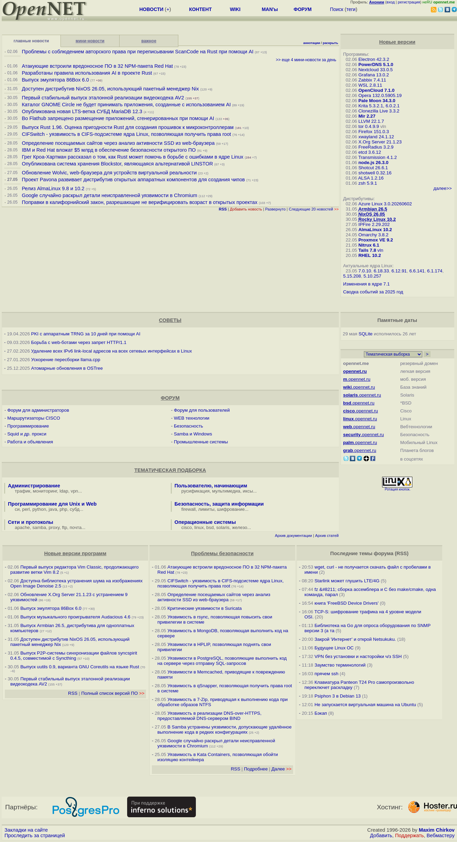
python (39, 509)
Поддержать (409, 835)
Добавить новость (246, 209)
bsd (210, 527)
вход (391, 2)
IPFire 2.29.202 (374, 224)
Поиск (336, 9)
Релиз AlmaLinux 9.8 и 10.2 (53, 188)
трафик (22, 491)
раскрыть (330, 43)
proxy (54, 527)
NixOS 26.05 (371, 214)
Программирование (28, 426)
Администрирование (34, 485)
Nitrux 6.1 (368, 245)
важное (148, 41)
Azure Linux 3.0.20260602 (385, 203)
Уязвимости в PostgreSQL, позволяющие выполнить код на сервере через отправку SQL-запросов (222, 661)
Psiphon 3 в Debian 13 (337, 696)
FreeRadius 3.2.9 (375, 147)
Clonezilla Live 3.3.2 (378, 111)
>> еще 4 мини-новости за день (306, 59)
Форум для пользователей (202, 410)
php (63, 509)
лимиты (206, 509)
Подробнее (256, 768)
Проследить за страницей (34, 835)
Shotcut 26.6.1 (373, 167)
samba (39, 527)
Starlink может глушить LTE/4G (346, 580)
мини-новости (90, 41)
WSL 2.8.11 (370, 85)
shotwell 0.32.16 (374, 172)
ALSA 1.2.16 (370, 178)
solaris (223, 527)
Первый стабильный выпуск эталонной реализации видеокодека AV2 (103, 97)
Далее (281, 768)
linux (199, 527)
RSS (72, 693)
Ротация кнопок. (398, 489)
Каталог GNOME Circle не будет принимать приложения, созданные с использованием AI (126, 104)
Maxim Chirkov (437, 830)
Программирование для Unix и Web (52, 504)
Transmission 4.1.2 (377, 157)
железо (239, 527)
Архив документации (293, 535)
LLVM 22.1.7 (371, 121)
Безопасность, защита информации (219, 504)
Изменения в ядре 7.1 (366, 284)
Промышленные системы (201, 441)
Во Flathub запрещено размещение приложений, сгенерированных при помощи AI (118, 118)
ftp (64, 527)
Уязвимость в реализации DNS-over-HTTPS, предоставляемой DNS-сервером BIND (209, 716)
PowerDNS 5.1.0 (375, 64)
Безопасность (188, 426)
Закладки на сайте (26, 830)
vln (380, 250)
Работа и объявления (30, 441)
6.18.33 (381, 270)
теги (351, 9)
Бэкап (320, 713)
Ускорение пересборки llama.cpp (65, 359)
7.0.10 (364, 270)
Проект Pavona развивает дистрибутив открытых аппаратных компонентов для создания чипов (133, 179)
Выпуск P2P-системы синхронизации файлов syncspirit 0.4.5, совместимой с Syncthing (73, 655)
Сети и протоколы (30, 522)
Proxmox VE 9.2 (375, 239)
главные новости (31, 41)
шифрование (231, 509)
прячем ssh (326, 673)
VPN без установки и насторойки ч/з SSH (358, 656)
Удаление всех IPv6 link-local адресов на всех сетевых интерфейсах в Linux (111, 351)
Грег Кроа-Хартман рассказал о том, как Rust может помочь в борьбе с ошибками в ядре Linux (132, 157)
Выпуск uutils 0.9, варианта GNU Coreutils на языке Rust (80, 666)
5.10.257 (372, 276)
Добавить (381, 835)
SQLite (366, 333)
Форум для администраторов (38, 410)
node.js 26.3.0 (373, 162)
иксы (248, 491)
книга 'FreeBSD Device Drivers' (346, 603)
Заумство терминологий (340, 665)
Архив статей (327, 535)
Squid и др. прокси (26, 433)
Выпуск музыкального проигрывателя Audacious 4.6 (75, 616)
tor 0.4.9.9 (368, 126)
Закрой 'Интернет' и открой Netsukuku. (355, 639)
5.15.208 (352, 276)
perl (26, 509)
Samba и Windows (193, 433)
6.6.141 (416, 270)
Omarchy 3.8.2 (373, 234)
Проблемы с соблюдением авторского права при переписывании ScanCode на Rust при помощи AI (137, 51)
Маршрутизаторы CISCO (33, 418)
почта (76, 527)
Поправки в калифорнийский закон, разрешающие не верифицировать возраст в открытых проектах (139, 202)
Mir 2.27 (367, 116)
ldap (63, 491)
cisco (186, 527)
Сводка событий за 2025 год (373, 291)
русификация (195, 491)
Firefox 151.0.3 (373, 131)
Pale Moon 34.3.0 (376, 100)
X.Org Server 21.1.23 (380, 141)
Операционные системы (205, 522)
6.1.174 (434, 270)
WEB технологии (191, 418)
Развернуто (275, 209)
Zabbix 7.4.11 (372, 80)
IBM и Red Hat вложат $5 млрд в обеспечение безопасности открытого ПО (109, 150)
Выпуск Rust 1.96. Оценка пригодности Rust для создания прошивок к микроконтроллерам (127, 127)
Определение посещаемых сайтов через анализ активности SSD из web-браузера (118, 143)
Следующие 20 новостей (313, 209)
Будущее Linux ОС (334, 647)
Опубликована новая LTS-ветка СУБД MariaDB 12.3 (82, 111)
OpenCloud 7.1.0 (376, 90)
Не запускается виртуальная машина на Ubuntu (365, 704)
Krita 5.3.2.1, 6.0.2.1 (379, 105)
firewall (188, 509)
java (53, 509)
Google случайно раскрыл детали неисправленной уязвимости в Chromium (109, 195)
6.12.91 (398, 270)
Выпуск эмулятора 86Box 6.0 (55, 80)
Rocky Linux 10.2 (377, 219)
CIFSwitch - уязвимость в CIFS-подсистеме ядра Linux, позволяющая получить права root (126, 134)
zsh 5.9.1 (367, 183)
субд (74, 509)
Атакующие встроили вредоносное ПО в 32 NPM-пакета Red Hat (97, 66)
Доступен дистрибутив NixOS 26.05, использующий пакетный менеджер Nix (111, 88)
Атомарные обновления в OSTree (67, 368)
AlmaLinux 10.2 (375, 229)
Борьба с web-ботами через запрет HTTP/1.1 (78, 342)
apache (22, 527)
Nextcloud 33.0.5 (375, 69)
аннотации (311, 43)
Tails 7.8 (367, 250)
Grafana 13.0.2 (373, 74)
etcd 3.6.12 (369, 152)
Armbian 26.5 (372, 209)
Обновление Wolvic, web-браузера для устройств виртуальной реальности (110, 172)
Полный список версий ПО (112, 693)
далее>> (442, 188)
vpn (74, 491)
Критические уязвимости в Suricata (204, 608)
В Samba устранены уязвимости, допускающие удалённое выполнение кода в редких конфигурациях (224, 729)
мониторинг (45, 491)
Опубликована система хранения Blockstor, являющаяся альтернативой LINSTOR (117, 163)
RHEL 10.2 (369, 255)
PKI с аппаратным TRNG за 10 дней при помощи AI (86, 333)
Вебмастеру (441, 835)
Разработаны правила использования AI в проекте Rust (87, 73)
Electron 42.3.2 (373, 59)
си (17, 509)
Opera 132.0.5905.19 (380, 95)
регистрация (409, 2)
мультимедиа (226, 491)
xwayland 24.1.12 (376, 136)
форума (383, 553)
